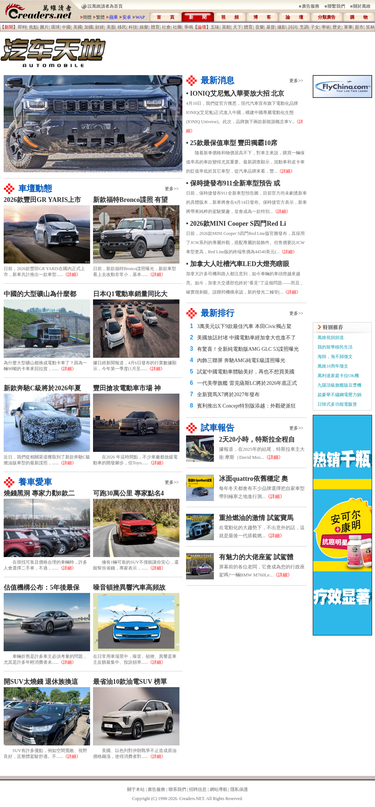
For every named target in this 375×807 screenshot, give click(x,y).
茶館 (226, 27)
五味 (215, 27)
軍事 (348, 27)
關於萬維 (362, 6)
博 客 (262, 17)
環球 (55, 27)
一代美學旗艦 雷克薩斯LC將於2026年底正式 (247, 383)
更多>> (172, 188)
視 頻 (230, 17)
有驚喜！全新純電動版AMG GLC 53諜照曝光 (248, 349)
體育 (155, 27)
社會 (166, 27)
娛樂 (144, 27)
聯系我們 (177, 789)
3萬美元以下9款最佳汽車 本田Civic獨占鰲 (244, 326)
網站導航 (218, 789)
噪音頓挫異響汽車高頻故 (129, 587)
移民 (122, 27)
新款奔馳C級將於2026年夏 (42, 388)
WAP (140, 17)
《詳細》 (72, 274)
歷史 (337, 27)
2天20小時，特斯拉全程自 (257, 439)
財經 (99, 27)
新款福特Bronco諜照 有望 (130, 199)
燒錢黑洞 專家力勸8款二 (39, 493)
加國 (88, 27)
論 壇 (294, 17)
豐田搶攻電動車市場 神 (127, 388)
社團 (177, 27)
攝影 (281, 27)
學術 (326, 27)
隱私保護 (239, 789)
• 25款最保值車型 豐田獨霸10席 (231, 143)
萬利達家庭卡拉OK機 (338, 375)
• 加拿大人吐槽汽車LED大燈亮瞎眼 (237, 264)
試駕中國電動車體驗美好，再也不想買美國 (245, 372)
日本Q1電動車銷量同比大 (130, 294)
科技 (133, 27)
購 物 (359, 17)
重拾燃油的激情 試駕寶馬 (256, 518)
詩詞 (292, 27)
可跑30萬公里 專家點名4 (128, 493)
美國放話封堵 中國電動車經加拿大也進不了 (246, 337)
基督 (270, 27)
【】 (9, 27)
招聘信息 (198, 789)
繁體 (100, 17)
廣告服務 (310, 6)
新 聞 (198, 17)
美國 (77, 27)
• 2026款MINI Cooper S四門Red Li (236, 223)
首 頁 (165, 17)
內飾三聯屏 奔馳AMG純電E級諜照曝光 (241, 360)
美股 (111, 27)
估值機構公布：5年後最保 (41, 587)
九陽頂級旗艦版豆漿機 (339, 385)
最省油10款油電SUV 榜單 (130, 681)
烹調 (304, 27)
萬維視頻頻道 (331, 337)
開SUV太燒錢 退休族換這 (41, 681)
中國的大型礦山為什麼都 (40, 294)
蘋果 (113, 17)
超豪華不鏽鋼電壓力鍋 (339, 394)
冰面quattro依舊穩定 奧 (253, 478)
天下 (237, 27)
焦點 (33, 27)
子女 (315, 27)
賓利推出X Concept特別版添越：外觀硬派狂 (246, 406)
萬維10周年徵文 (333, 366)
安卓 (126, 17)
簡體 (87, 17)
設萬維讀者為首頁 (105, 6)
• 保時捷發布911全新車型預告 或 (233, 183)
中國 (66, 27)
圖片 (44, 27)
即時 (22, 27)
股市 (359, 27)
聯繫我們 (336, 6)
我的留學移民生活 (335, 347)
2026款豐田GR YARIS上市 (42, 199)
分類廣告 (326, 17)
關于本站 (136, 789)
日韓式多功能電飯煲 (337, 404)
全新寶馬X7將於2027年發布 (228, 394)
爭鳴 (188, 27)
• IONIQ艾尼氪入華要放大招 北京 (235, 93)
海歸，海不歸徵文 (335, 356)
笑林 (370, 27)
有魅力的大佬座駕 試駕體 (256, 557)
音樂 (259, 27)
